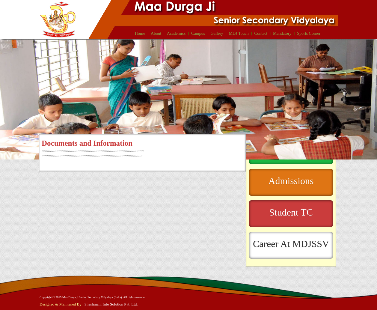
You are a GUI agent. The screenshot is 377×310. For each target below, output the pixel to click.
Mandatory (282, 33)
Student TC (291, 212)
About (156, 33)
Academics (176, 33)
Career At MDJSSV (291, 243)
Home (140, 33)
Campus (198, 33)
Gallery (217, 33)
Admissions (290, 180)
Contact (261, 33)
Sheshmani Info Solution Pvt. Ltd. (111, 304)
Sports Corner (308, 33)
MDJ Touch (239, 33)
